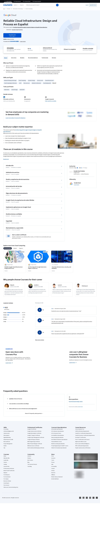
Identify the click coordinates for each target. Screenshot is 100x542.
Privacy (52, 462)
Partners (29, 458)
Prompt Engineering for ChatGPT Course (59, 445)
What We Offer (7, 458)
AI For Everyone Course (56, 433)
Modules (22, 58)
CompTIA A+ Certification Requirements (83, 433)
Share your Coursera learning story (11, 487)
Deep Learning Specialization (57, 437)
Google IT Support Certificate (34, 435)
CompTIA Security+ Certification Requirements (85, 435)
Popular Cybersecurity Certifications (82, 448)
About (5, 58)
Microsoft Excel (7, 441)
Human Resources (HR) (8, 439)
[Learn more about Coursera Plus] (23, 41)
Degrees (5, 472)
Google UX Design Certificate (34, 439)
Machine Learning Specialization (58, 443)
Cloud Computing (28, 9)
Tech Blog (30, 466)
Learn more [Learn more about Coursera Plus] (9, 363)
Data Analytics (6, 435)
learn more (80, 406)
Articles (53, 470)
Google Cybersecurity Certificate (34, 431)
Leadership (6, 460)
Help (52, 464)
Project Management (8, 443)
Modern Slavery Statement (57, 477)
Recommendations (33, 58)
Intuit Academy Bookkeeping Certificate (36, 448)
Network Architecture (36, 83)
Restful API (22, 89)
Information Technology (18, 9)
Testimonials (45, 58)
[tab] (7, 248)
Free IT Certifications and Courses (82, 439)
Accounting (6, 429)
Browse (8, 9)
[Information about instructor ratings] (77, 167)
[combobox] (39, 5)
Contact (53, 468)
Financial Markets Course (56, 441)
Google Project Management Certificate (36, 437)
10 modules (10, 48)
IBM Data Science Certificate (33, 445)
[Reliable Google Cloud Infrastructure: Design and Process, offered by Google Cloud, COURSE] (15, 267)
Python (5, 445)
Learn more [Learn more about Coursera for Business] (73, 362)
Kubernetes (6, 89)
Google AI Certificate (32, 429)
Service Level (40, 80)
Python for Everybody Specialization (59, 448)
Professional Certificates (9, 468)
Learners (29, 456)
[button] (21, 5)
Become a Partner (7, 481)
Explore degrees (42, 360)
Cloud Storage (15, 89)
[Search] (57, 5)
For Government (7, 477)
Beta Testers (30, 460)
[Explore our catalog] (16, 5)
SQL (4, 448)
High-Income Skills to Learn (80, 441)
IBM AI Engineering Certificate (34, 441)
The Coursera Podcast (32, 464)
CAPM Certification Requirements (82, 431)
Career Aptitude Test (79, 429)
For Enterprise (7, 474)
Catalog (5, 464)
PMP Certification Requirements (82, 445)
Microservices (27, 83)
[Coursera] (7, 5)
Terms (52, 460)
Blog (28, 462)
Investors (53, 458)
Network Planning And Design (10, 80)
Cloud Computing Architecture (10, 83)
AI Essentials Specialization (57, 429)
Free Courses (6, 485)
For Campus (6, 479)
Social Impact (6, 483)
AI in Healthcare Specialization (57, 435)
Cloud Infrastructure (49, 80)
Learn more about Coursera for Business (15, 118)
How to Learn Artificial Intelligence (82, 443)
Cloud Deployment (47, 83)
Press (52, 456)
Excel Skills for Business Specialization (59, 439)
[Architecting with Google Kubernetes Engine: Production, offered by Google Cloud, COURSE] (38, 267)
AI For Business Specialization (57, 431)
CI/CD (20, 83)
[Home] (4, 9)
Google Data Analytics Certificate (34, 433)
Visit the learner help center (76, 401)
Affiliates (53, 474)
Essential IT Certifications (80, 437)
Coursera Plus (6, 466)
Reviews (54, 58)
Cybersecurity (7, 433)
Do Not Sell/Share (55, 479)
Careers (5, 462)
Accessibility (54, 466)
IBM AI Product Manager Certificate (35, 443)
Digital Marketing (7, 437)
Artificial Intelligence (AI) (9, 431)
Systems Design (31, 80)
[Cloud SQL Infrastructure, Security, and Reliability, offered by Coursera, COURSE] (62, 267)
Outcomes (13, 58)
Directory (53, 472)
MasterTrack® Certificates (9, 470)
